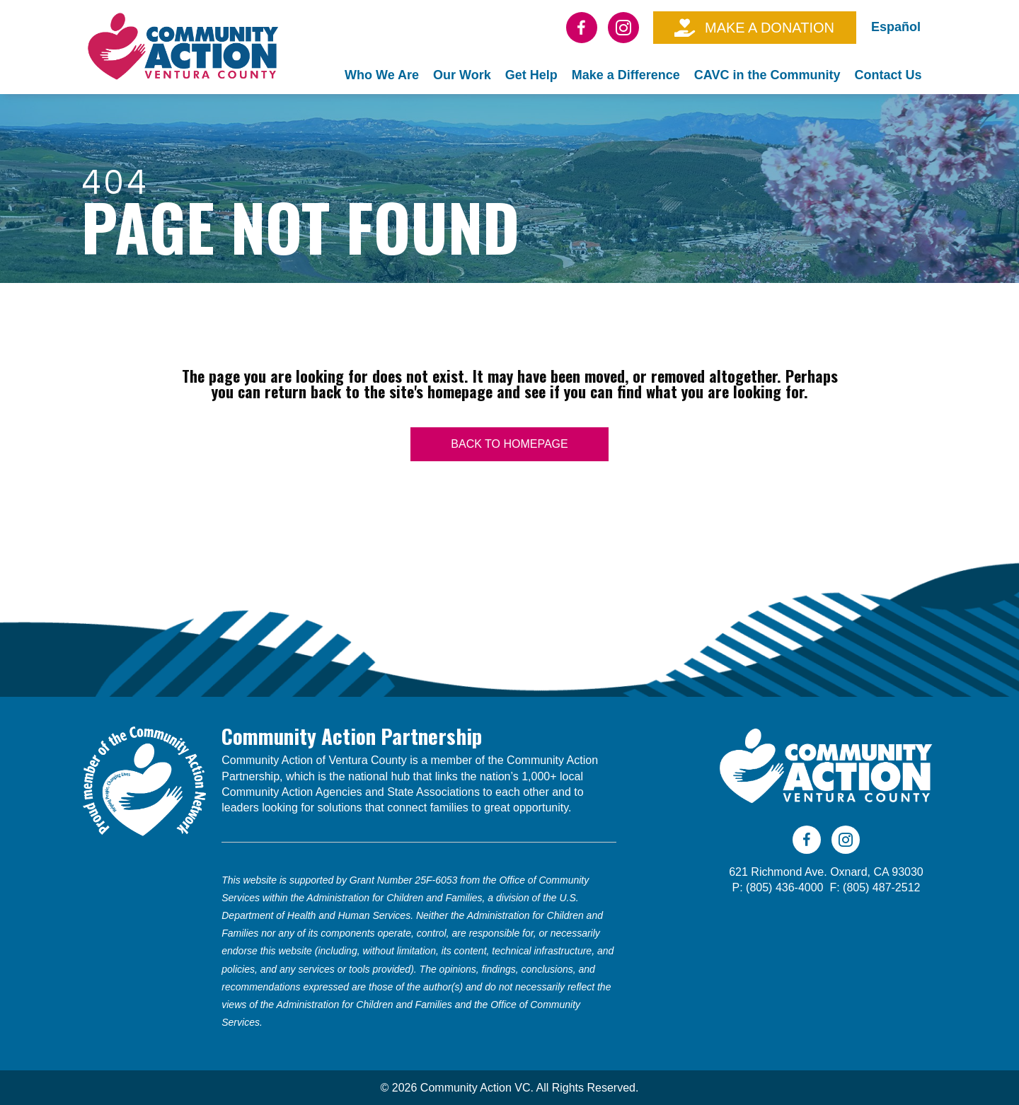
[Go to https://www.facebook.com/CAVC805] (581, 27)
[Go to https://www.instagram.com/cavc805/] (623, 27)
